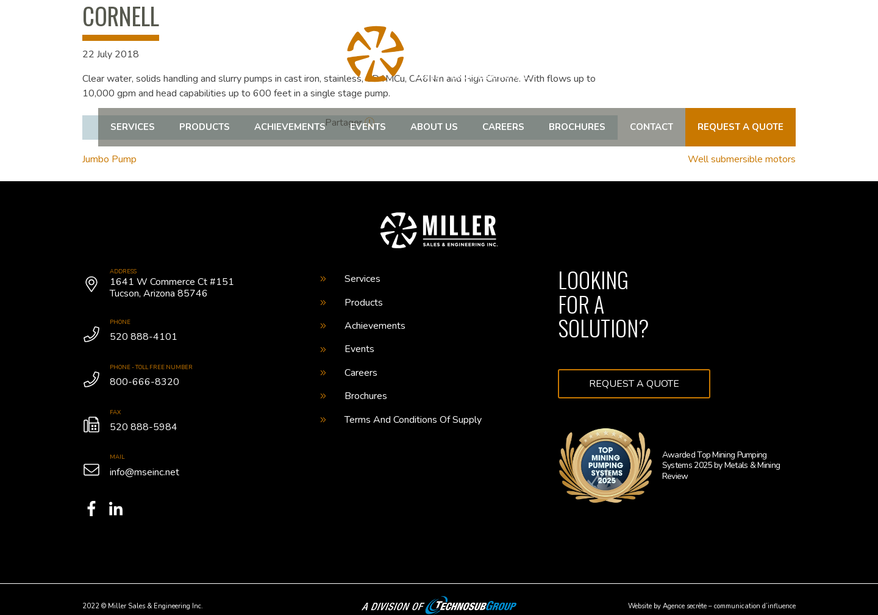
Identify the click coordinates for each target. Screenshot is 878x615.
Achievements (290, 127)
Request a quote (740, 127)
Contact (651, 127)
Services (132, 127)
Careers (503, 127)
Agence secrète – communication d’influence (729, 606)
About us (434, 127)
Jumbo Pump (109, 159)
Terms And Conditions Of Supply (401, 419)
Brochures (577, 127)
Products (204, 127)
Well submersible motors (742, 159)
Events (368, 127)
